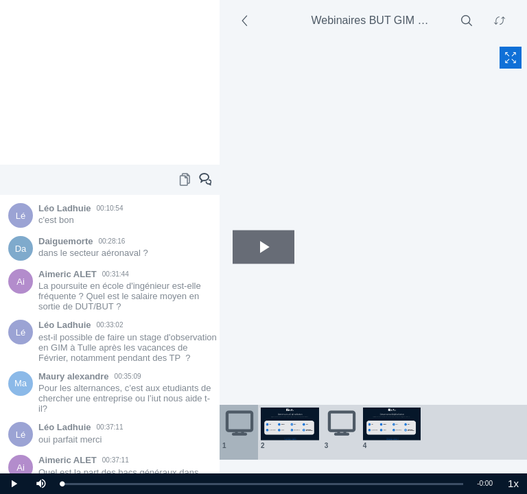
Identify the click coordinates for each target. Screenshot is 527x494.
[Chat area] (110, 334)
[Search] (467, 21)
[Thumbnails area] (373, 432)
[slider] (262, 484)
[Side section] (247, 21)
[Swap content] (500, 21)
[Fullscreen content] (511, 58)
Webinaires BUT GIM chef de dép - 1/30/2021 (376, 20)
